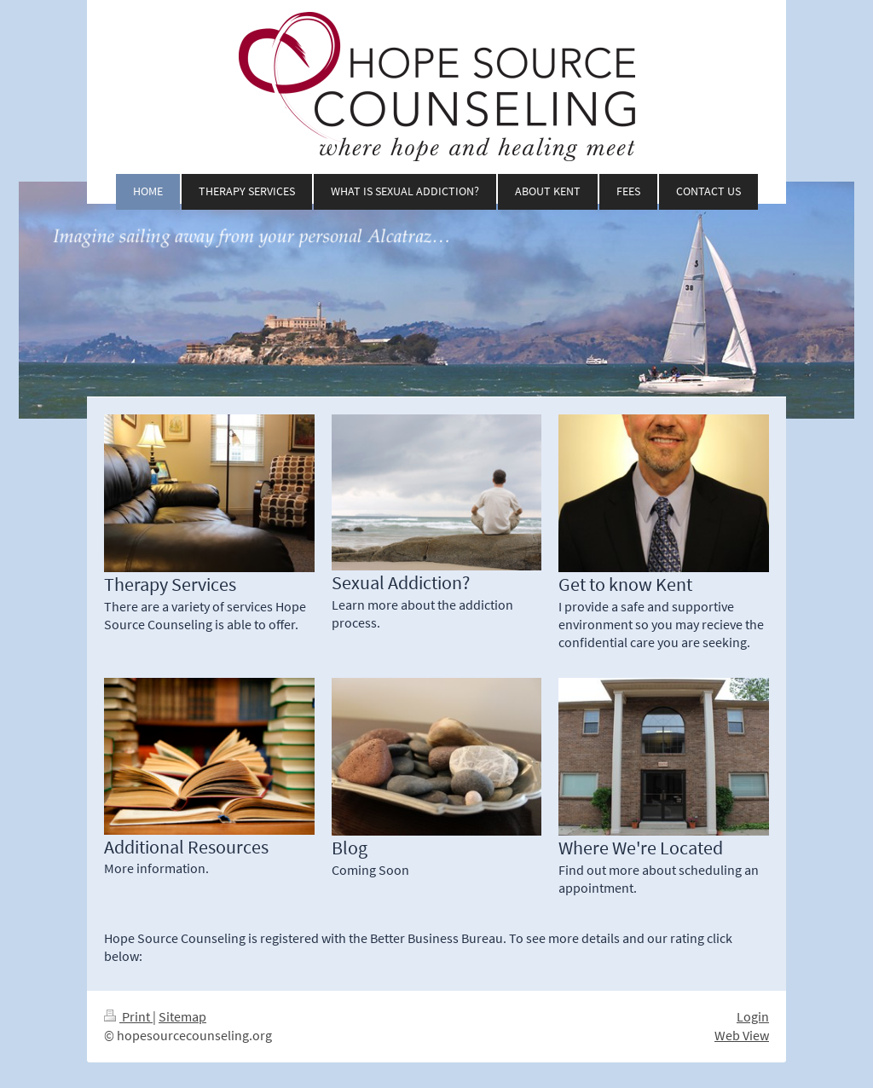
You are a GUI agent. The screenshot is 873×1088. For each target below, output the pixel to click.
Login (753, 1017)
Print (128, 1017)
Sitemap (182, 1017)
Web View (741, 1035)
